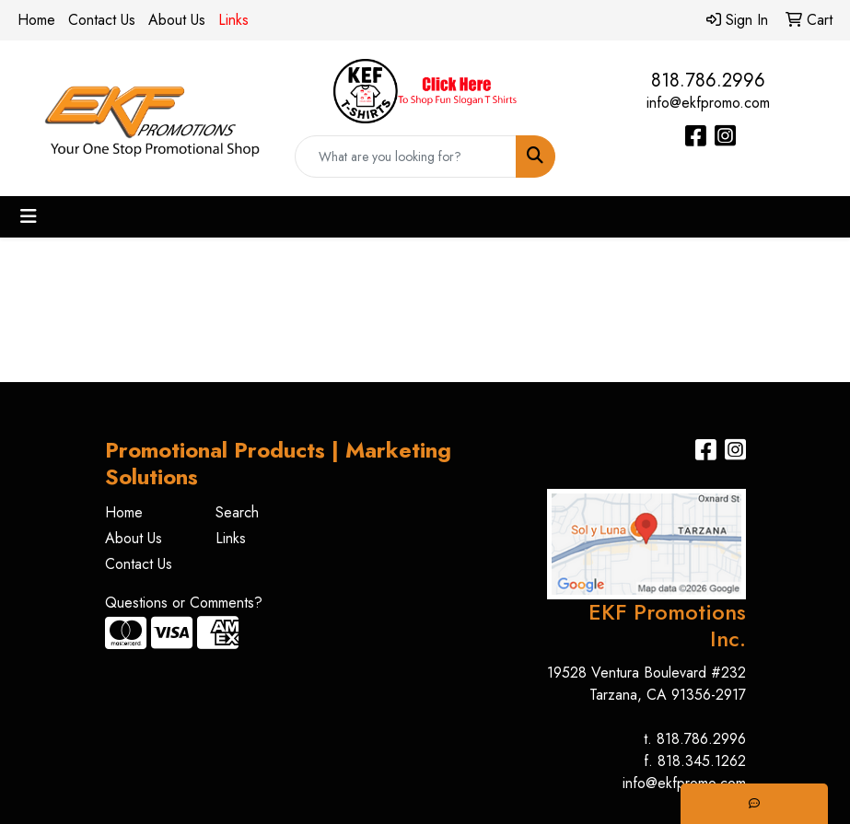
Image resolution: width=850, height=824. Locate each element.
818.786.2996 (708, 80)
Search (237, 512)
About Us (176, 19)
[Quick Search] (406, 156)
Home (36, 19)
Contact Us (101, 19)
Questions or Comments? (183, 602)
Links (230, 538)
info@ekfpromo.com (708, 102)
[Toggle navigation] (28, 216)
